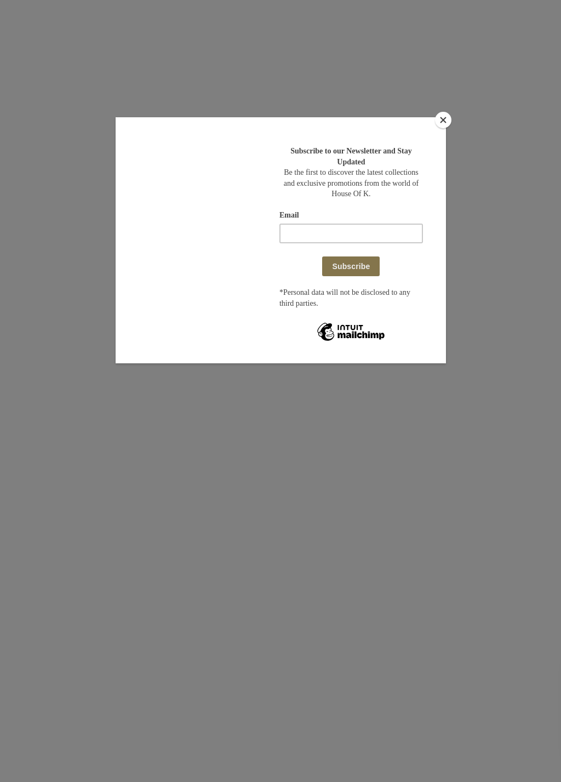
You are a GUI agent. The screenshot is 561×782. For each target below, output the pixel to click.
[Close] (443, 120)
